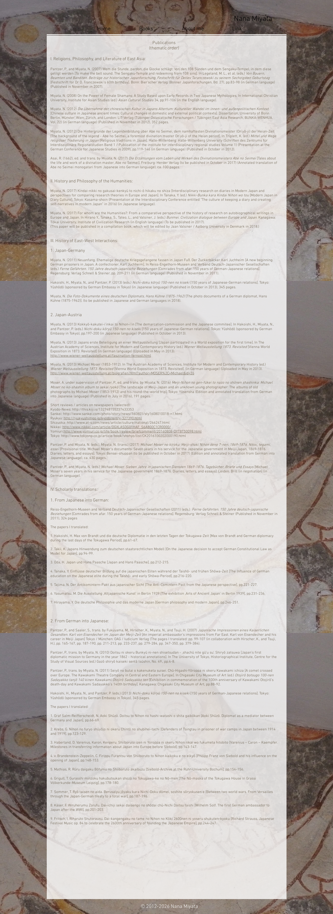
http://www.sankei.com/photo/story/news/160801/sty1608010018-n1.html (122, 414)
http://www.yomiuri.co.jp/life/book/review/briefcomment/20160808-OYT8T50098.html (133, 431)
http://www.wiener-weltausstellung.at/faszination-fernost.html (100, 356)
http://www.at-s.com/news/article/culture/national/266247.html (118, 423)
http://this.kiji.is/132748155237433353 (103, 409)
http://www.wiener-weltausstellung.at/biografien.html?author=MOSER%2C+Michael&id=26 (122, 373)
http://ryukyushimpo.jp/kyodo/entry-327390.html (103, 418)
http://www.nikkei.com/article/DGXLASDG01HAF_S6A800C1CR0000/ (116, 427)
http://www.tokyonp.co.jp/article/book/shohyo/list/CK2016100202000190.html (123, 436)
